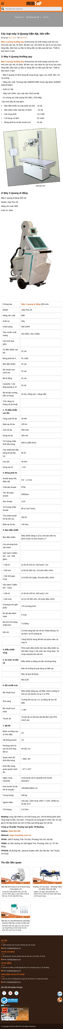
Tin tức (46, 17)
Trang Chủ (19, 17)
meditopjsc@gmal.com (14, 948)
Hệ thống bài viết (32, 17)
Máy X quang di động (31, 304)
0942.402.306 (14, 831)
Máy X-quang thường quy (12, 42)
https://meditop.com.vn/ (20, 835)
